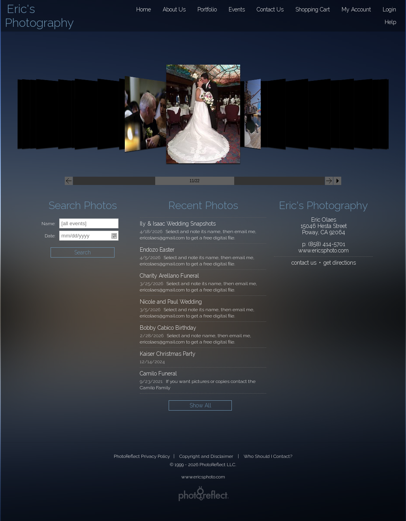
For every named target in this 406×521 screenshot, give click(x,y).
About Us (174, 9)
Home (143, 9)
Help (390, 22)
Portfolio (207, 9)
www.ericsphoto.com (323, 250)
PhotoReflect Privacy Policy (142, 456)
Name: (48, 223)
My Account (356, 9)
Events (237, 9)
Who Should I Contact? (268, 456)
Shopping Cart (312, 9)
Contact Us (270, 9)
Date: (50, 236)
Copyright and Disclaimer (206, 456)
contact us (303, 263)
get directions (339, 263)
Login (389, 9)
